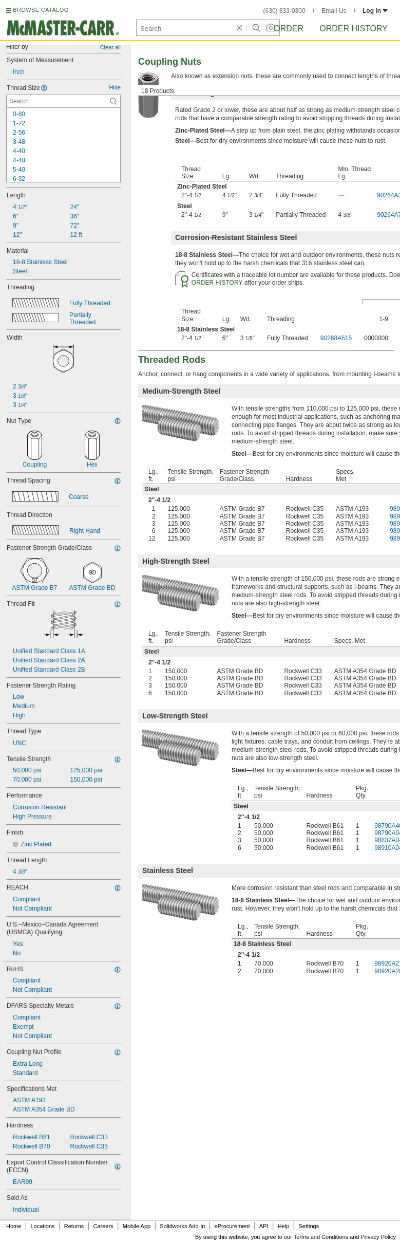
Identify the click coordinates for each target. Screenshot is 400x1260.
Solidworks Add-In (182, 1226)
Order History (353, 28)
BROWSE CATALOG (40, 10)
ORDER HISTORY (217, 282)
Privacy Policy (378, 1237)
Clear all (110, 47)
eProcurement (232, 1226)
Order (288, 28)
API (264, 1226)
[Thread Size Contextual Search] (63, 101)
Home (13, 1226)
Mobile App (136, 1226)
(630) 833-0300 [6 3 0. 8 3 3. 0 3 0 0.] (284, 10)
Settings (308, 1226)
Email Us (333, 10)
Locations (43, 1226)
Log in (375, 10)
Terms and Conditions (321, 1237)
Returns (74, 1226)
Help (284, 1226)
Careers (103, 1226)
